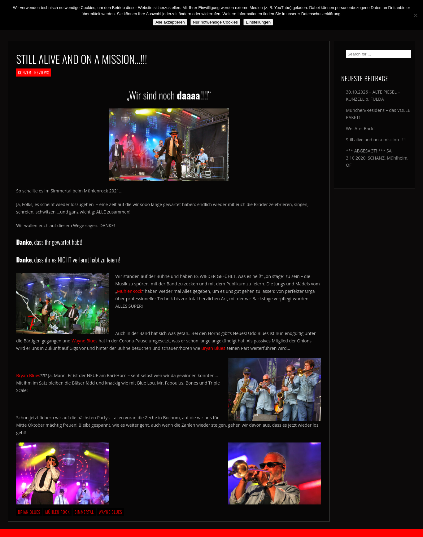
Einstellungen (258, 22)
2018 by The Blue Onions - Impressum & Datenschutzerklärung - (211, 533)
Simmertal (84, 512)
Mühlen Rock (57, 512)
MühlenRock (129, 291)
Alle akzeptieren (170, 22)
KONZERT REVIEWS (33, 72)
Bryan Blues (213, 348)
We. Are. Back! (360, 128)
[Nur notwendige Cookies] (415, 15)
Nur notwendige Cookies (215, 22)
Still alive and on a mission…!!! (376, 140)
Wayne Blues (85, 341)
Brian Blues (29, 512)
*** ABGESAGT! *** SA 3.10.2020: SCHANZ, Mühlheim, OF (377, 158)
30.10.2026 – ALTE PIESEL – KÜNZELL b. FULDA (373, 95)
